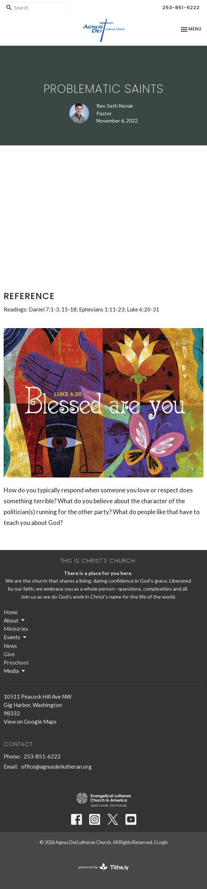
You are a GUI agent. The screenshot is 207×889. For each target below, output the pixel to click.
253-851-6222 (181, 7)
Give (9, 654)
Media (15, 671)
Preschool (16, 662)
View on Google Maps (30, 721)
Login (162, 842)
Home (11, 612)
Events (16, 637)
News (10, 645)
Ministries (16, 628)
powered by (103, 867)
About (15, 620)
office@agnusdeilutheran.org (56, 766)
